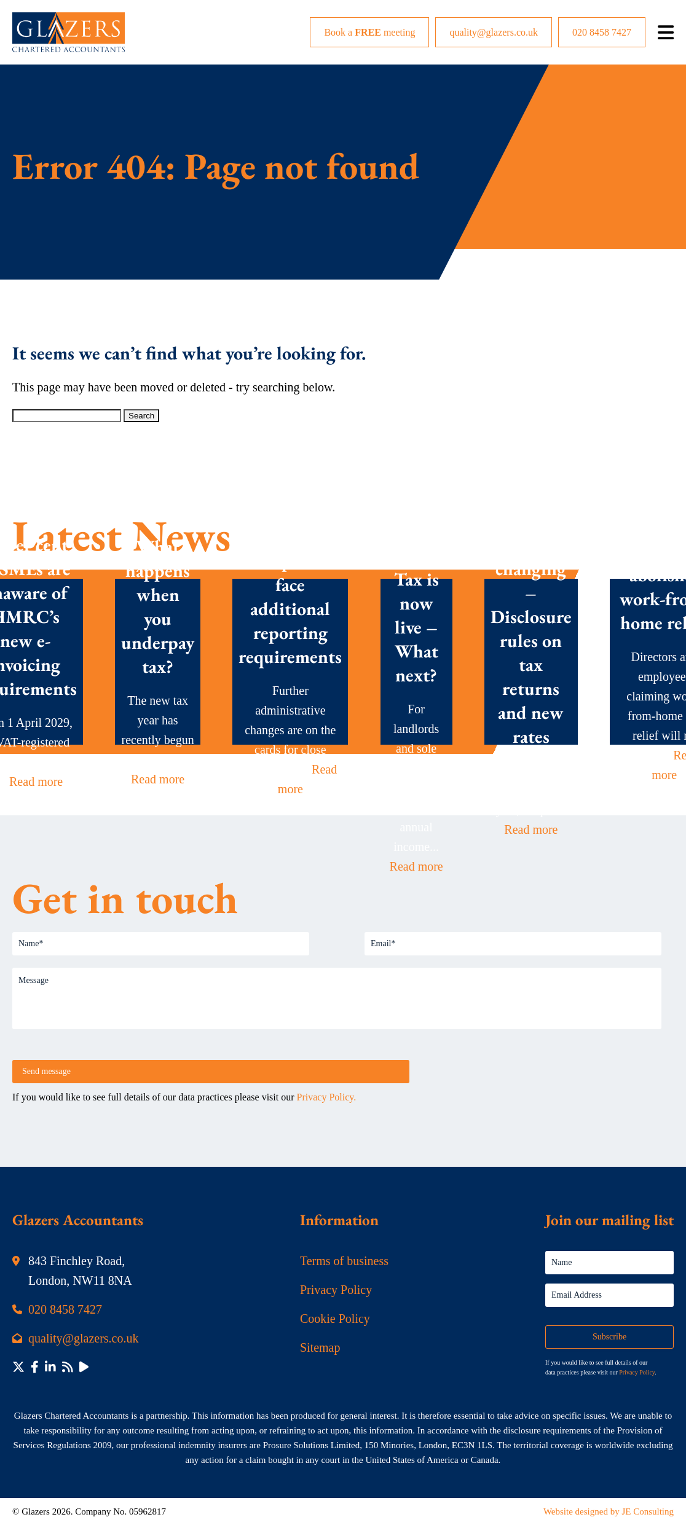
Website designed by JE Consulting (608, 1511)
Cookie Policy (335, 1318)
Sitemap (320, 1347)
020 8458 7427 (601, 32)
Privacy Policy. (327, 1097)
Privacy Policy (336, 1289)
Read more (36, 781)
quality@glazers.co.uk (493, 32)
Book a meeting (369, 32)
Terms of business (344, 1261)
